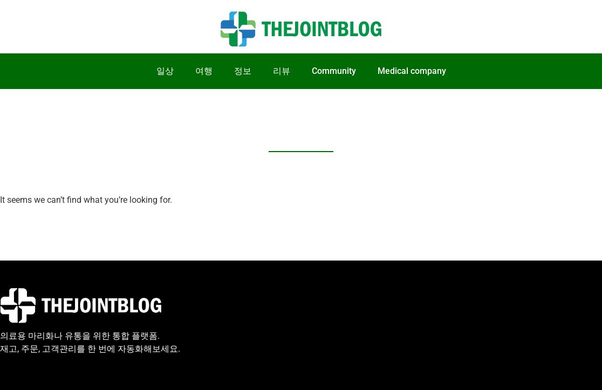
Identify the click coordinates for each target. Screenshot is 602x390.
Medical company (412, 71)
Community (334, 71)
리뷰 (281, 71)
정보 (242, 71)
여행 (204, 71)
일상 (165, 71)
